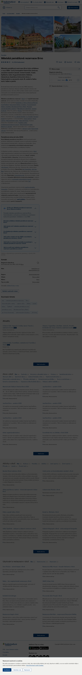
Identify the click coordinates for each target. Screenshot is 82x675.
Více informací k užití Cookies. (35, 665)
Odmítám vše (17, 670)
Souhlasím (7, 670)
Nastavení (27, 670)
